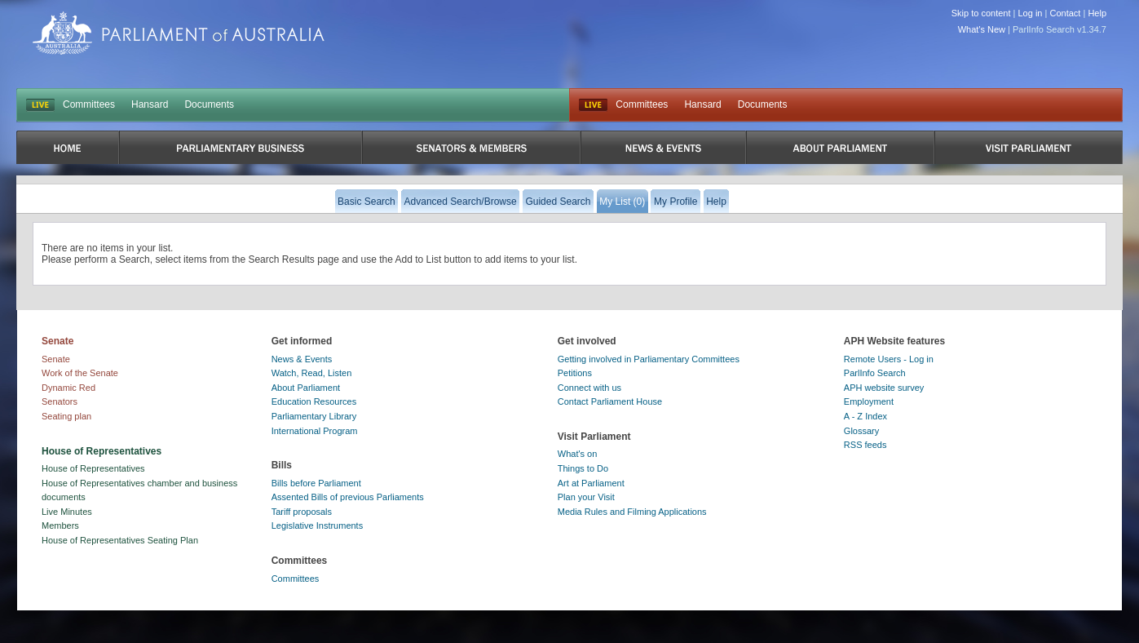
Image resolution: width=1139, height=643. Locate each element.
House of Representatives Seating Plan (120, 540)
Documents (209, 104)
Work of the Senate (80, 373)
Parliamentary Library (314, 416)
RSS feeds (865, 445)
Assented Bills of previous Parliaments (348, 497)
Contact (1064, 13)
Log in (1030, 13)
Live (593, 105)
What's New (981, 29)
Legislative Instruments (318, 525)
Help (1097, 13)
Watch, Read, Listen (312, 373)
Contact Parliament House (610, 401)
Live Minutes (67, 512)
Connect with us (589, 387)
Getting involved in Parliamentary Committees (648, 359)
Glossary (861, 431)
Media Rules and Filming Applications (632, 512)
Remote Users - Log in (889, 359)
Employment (869, 401)
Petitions (575, 373)
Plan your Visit (586, 497)
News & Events (302, 359)
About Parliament (306, 387)
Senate (56, 359)
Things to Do (583, 468)
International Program (315, 431)
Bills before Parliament (316, 483)
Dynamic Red (68, 387)
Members (60, 525)
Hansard (149, 104)
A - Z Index (865, 416)
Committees (89, 104)
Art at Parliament (591, 483)
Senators (59, 401)
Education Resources (314, 401)
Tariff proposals (302, 512)
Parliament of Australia (178, 33)
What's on (578, 454)
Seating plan (66, 416)
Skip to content (981, 13)
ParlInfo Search (875, 373)
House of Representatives (93, 468)
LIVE (40, 105)
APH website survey (884, 387)
